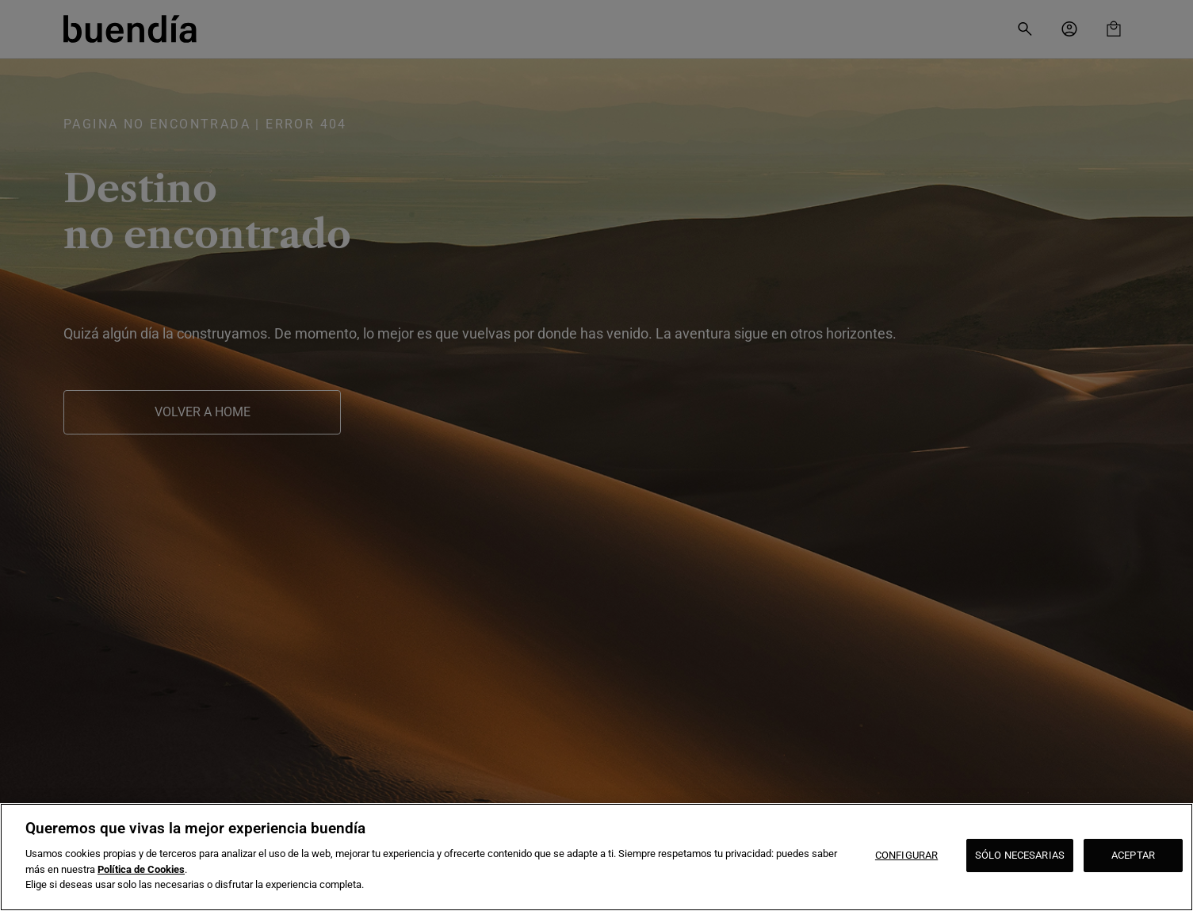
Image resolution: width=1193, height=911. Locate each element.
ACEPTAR (1133, 855)
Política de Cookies (141, 869)
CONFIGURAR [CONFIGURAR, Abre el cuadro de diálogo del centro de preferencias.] (906, 855)
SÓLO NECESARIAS (1020, 855)
